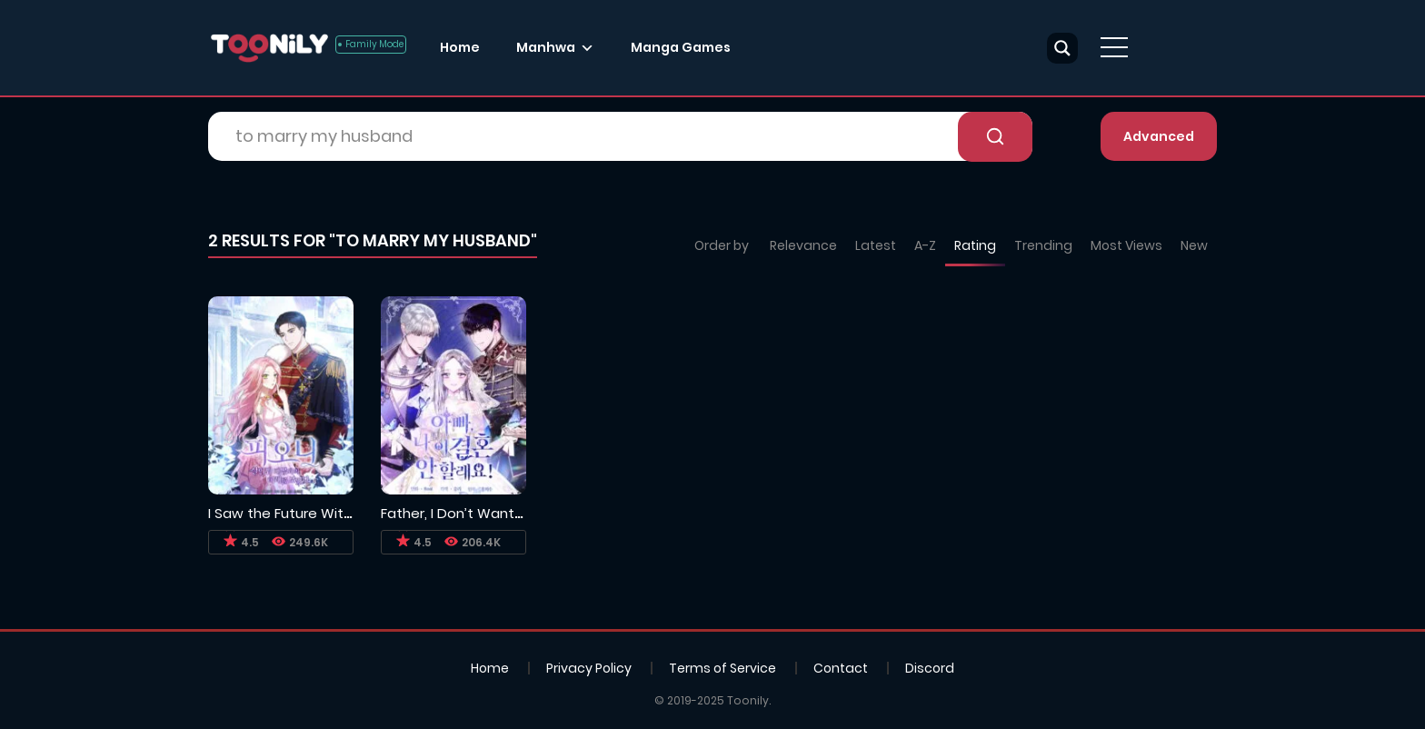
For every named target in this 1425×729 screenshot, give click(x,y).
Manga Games (681, 47)
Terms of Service (722, 668)
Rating (975, 245)
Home (460, 47)
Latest (875, 245)
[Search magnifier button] (1062, 48)
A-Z (925, 245)
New (1194, 245)
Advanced (1158, 136)
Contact (840, 668)
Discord (929, 668)
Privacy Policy (589, 668)
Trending (1043, 245)
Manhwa (545, 47)
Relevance (803, 245)
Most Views (1126, 245)
